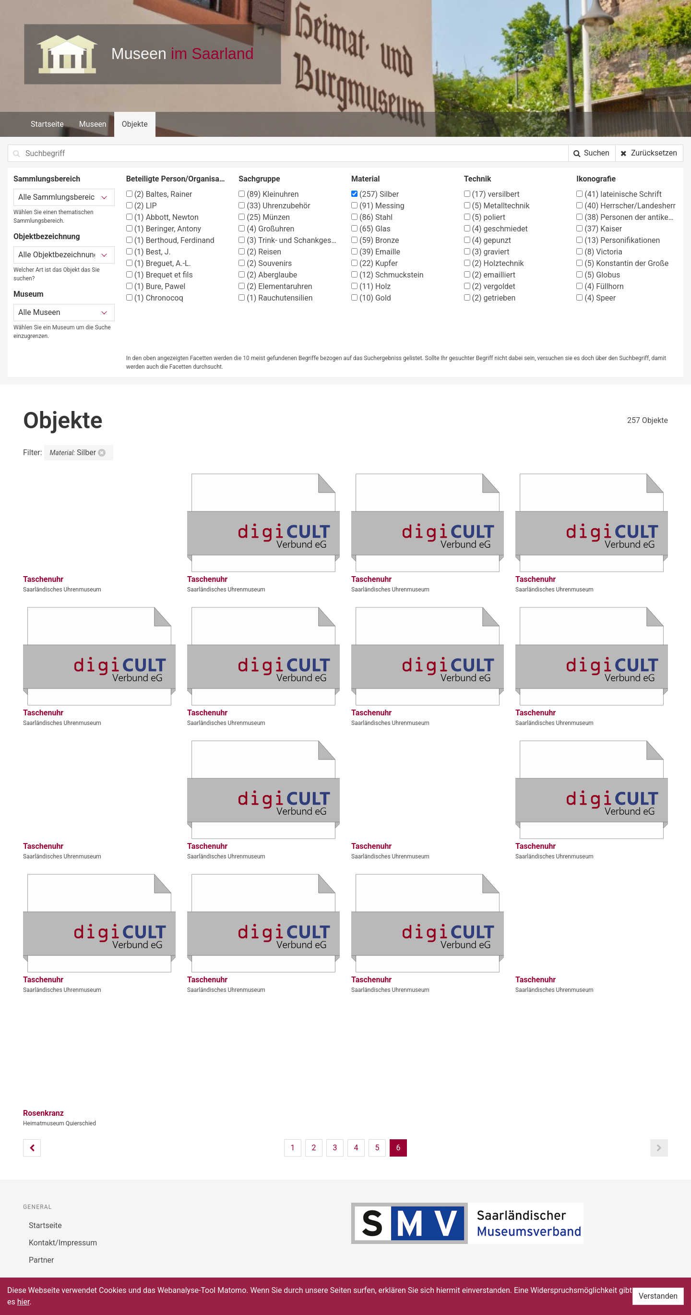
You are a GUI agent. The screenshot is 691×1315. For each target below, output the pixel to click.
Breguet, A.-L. (158, 263)
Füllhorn (599, 286)
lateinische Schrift (619, 194)
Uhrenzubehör (274, 205)
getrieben (490, 297)
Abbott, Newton (162, 217)
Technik (477, 178)
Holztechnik (494, 263)
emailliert (489, 274)
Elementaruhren (275, 286)
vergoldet (489, 286)
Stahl (372, 217)
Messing (378, 205)
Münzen (264, 217)
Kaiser (599, 228)
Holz (371, 286)
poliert (484, 217)
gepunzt (487, 240)
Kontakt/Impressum (63, 1242)
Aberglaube (267, 274)
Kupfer (374, 263)
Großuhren (266, 228)
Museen (93, 124)
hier (23, 1301)
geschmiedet (496, 228)
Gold (371, 297)
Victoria (599, 251)
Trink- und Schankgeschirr (289, 240)
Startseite (47, 124)
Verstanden (658, 1296)
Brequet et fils (159, 274)
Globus (598, 274)
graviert (487, 251)
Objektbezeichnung (46, 236)
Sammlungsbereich (46, 178)
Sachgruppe (259, 178)
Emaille (375, 251)
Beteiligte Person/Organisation (176, 178)
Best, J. (148, 251)
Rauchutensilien (275, 297)
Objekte (135, 124)
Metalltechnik (497, 205)
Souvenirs (265, 263)
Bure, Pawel (156, 286)
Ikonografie (596, 178)
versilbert (492, 194)
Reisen (259, 251)
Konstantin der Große (622, 263)
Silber (375, 194)
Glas (371, 228)
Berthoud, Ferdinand (170, 240)
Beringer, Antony (164, 228)
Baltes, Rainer (159, 194)
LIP (141, 205)
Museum (28, 294)
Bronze (375, 240)
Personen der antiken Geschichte (627, 217)
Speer (596, 297)
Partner (41, 1260)
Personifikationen (618, 240)
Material (365, 178)
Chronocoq (154, 297)
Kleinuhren (268, 194)
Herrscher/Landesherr (626, 205)
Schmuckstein (387, 274)
